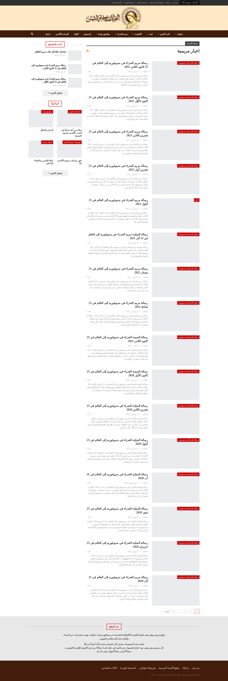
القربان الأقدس (62, 34)
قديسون (87, 34)
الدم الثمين (164, 34)
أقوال (76, 34)
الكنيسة (138, 34)
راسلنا (168, 2)
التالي (166, 611)
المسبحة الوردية (129, 2)
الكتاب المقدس (117, 2)
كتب (151, 34)
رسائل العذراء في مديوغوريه (188, 63)
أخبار (196, 200)
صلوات (180, 34)
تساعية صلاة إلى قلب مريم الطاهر (50, 52)
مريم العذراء (122, 34)
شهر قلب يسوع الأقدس (72, 142)
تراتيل (48, 34)
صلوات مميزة (47, 142)
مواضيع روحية (104, 34)
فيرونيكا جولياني (142, 2)
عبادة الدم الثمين (75, 112)
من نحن (175, 2)
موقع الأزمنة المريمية (157, 2)
